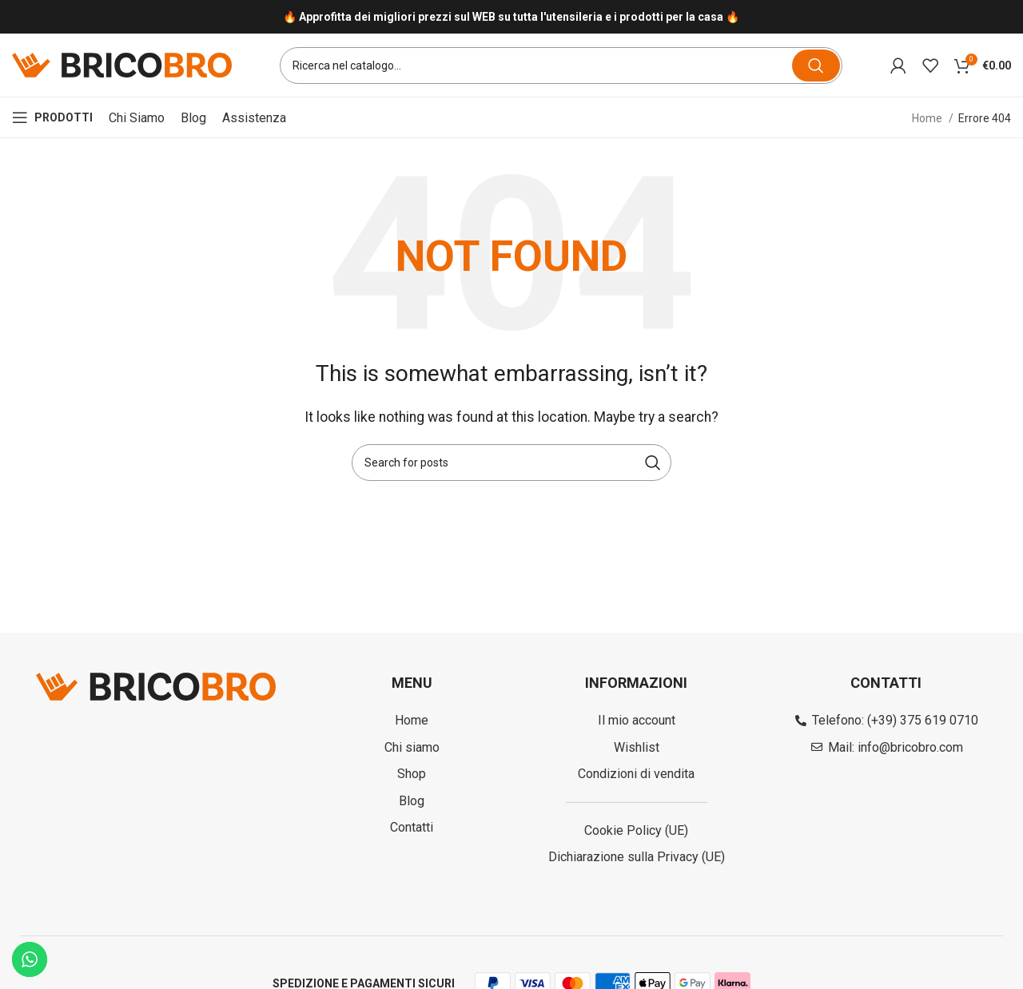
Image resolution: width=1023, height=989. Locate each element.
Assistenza (254, 117)
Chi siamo (137, 117)
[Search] (561, 65)
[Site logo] (122, 64)
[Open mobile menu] (52, 118)
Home (928, 118)
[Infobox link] (511, 17)
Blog (193, 117)
